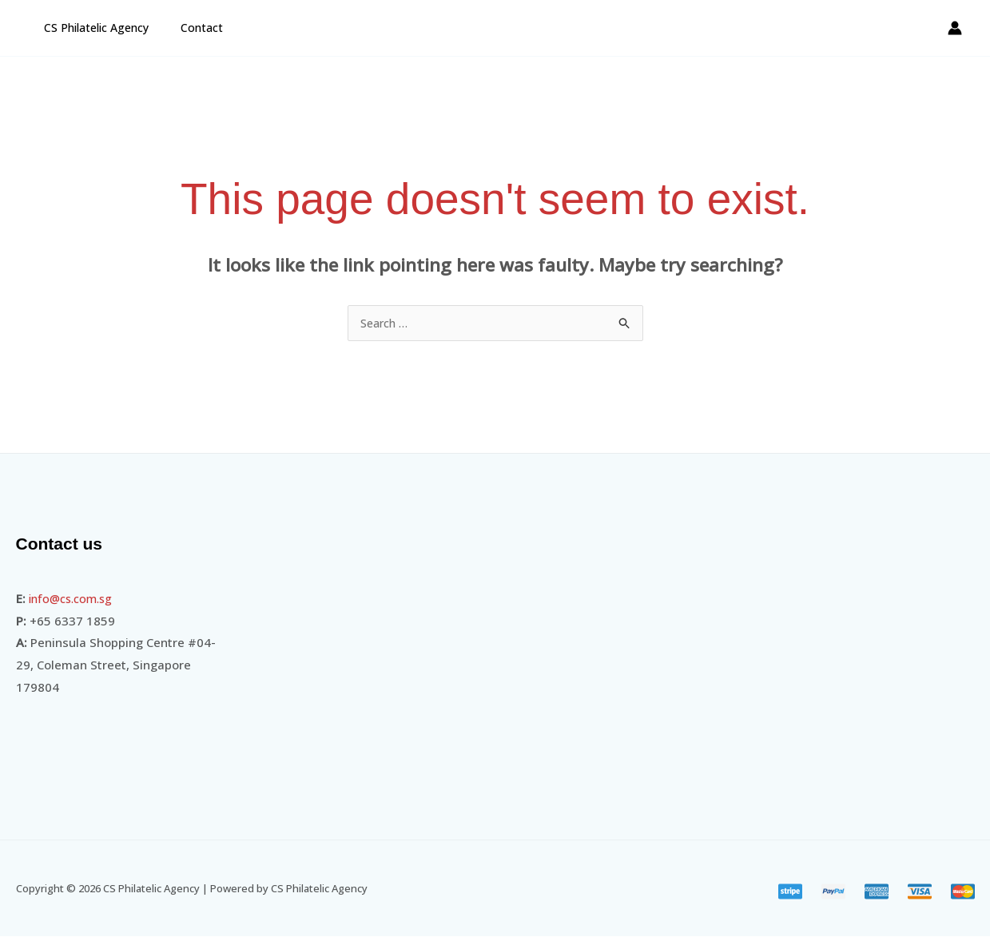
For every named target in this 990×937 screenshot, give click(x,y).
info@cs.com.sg (74, 599)
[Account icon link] (955, 28)
